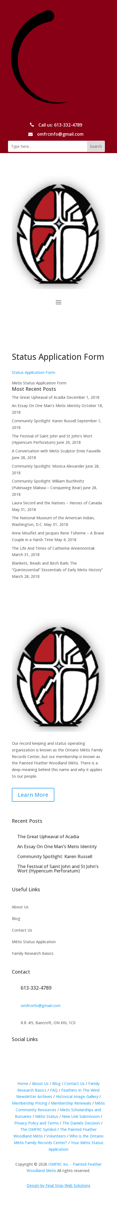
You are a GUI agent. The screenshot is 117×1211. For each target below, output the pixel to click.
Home (22, 1083)
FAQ (54, 1090)
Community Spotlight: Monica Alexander (48, 466)
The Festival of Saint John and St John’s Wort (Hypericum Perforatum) (58, 868)
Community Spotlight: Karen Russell (44, 420)
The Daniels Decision (81, 1123)
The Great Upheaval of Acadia (38, 397)
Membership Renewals (71, 1103)
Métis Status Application (34, 942)
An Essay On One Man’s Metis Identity (46, 405)
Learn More (33, 794)
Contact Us (22, 930)
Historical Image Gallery (77, 1096)
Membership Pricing (29, 1103)
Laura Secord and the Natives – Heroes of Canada (57, 502)
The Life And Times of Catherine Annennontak (53, 548)
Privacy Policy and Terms (36, 1123)
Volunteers (56, 1136)
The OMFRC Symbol (38, 1129)
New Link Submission (81, 1116)
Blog (16, 919)
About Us (20, 907)
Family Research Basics (33, 953)
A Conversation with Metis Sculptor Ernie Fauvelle (56, 451)
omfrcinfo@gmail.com (40, 1005)
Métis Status (46, 1116)
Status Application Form (33, 372)
